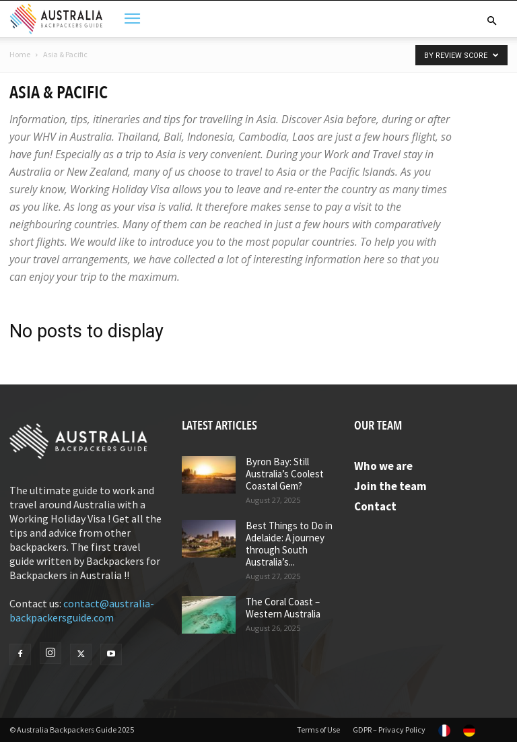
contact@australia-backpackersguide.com (81, 610)
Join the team (390, 486)
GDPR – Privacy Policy (389, 729)
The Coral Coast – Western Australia (283, 607)
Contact (375, 506)
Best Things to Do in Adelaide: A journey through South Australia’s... (289, 543)
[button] (491, 20)
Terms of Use (318, 729)
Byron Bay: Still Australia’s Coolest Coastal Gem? (285, 473)
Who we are (383, 466)
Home (19, 54)
